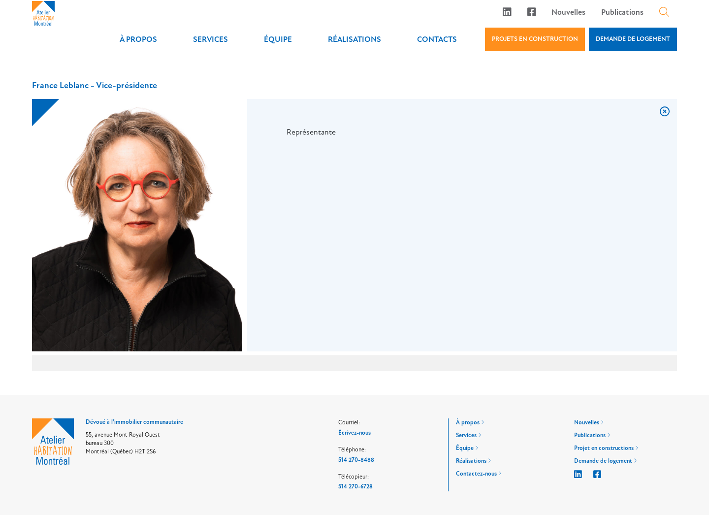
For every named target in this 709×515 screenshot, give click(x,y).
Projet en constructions (606, 448)
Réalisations (354, 39)
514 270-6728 (355, 486)
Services (210, 39)
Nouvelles (568, 12)
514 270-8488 (356, 460)
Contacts (437, 39)
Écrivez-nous (354, 433)
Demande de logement (605, 461)
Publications (622, 12)
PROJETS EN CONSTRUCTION (535, 39)
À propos (138, 39)
